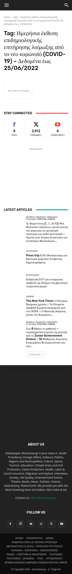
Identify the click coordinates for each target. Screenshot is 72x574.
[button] (6, 5)
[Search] (66, 5)
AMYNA (50, 538)
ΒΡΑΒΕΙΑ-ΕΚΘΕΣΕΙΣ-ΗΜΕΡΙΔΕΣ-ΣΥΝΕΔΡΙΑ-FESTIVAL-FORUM (42, 218)
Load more (36, 354)
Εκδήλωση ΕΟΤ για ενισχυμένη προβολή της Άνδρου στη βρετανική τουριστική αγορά (47, 283)
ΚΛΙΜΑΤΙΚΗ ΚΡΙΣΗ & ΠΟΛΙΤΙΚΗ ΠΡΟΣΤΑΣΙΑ (34, 542)
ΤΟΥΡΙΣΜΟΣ (32, 251)
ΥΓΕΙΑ (40, 558)
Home (7, 17)
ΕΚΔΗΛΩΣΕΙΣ (32, 275)
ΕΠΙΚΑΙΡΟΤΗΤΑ (34, 538)
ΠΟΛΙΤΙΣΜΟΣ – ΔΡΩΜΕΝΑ (20, 558)
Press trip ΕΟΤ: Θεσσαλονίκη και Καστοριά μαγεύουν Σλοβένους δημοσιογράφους (46, 259)
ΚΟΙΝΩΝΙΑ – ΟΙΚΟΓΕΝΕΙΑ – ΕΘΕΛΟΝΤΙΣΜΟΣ (34, 550)
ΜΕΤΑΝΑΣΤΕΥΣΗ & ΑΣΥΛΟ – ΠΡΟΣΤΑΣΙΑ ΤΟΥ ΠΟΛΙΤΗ (34, 546)
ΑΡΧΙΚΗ (19, 538)
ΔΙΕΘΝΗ (30, 296)
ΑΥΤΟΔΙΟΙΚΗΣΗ (54, 558)
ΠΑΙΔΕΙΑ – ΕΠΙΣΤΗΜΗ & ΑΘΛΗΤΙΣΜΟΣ (27, 554)
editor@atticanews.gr (43, 498)
